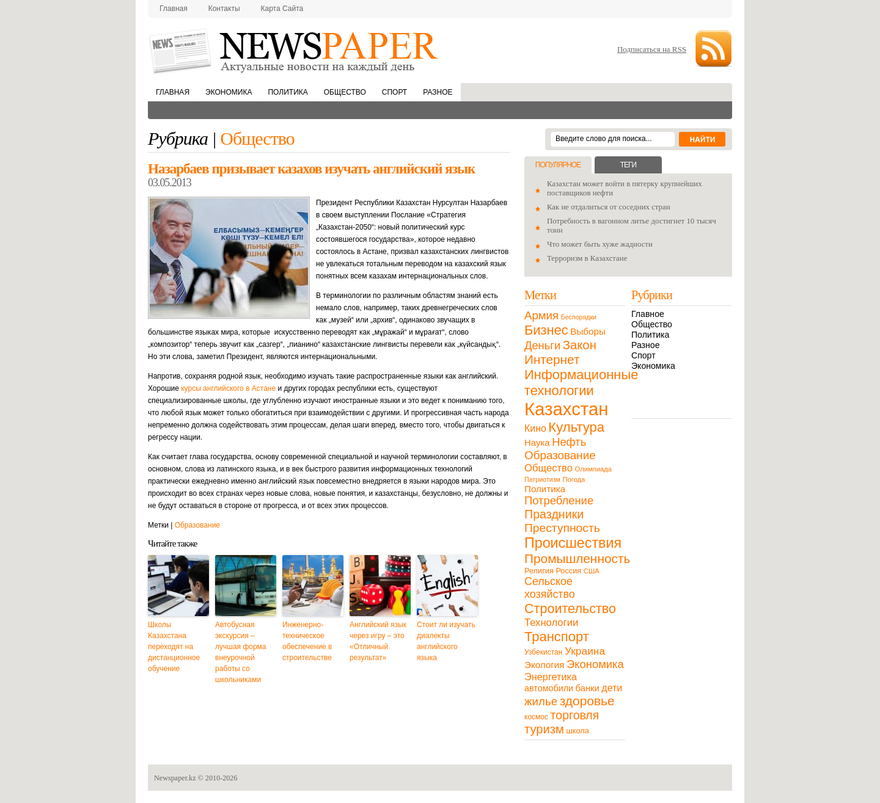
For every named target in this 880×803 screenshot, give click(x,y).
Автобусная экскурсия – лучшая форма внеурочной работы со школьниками (240, 652)
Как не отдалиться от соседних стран (608, 207)
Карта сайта (282, 8)
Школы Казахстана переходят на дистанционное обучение (174, 646)
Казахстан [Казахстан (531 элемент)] (566, 409)
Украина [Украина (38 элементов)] (585, 651)
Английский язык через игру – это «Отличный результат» (378, 641)
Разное (437, 92)
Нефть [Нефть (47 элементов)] (569, 441)
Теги (628, 165)
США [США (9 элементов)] (592, 571)
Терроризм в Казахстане (587, 258)
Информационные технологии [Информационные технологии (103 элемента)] (581, 382)
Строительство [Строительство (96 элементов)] (570, 608)
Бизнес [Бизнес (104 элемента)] (546, 330)
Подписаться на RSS (651, 49)
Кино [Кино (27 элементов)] (535, 428)
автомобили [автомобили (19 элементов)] (548, 688)
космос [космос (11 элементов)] (536, 717)
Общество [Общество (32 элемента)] (548, 468)
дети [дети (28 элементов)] (611, 688)
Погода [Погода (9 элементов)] (573, 479)
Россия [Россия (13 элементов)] (568, 570)
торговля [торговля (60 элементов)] (575, 715)
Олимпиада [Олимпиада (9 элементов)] (593, 469)
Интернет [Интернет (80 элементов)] (551, 359)
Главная (174, 8)
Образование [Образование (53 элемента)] (560, 455)
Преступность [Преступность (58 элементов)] (562, 527)
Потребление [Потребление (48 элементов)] (558, 500)
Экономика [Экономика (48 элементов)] (595, 664)
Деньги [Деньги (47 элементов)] (542, 345)
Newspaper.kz (175, 778)
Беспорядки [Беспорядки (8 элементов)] (578, 317)
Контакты (224, 8)
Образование (197, 525)
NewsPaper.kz (294, 50)
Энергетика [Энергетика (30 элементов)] (550, 676)
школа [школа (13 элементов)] (577, 730)
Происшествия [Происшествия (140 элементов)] (573, 543)
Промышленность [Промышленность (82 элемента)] (577, 558)
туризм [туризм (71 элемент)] (544, 729)
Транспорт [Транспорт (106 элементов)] (556, 636)
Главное (647, 314)
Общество (345, 92)
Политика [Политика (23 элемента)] (544, 489)
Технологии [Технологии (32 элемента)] (551, 622)
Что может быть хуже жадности (600, 244)
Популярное (558, 165)
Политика (287, 92)
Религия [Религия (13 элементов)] (539, 570)
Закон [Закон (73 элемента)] (579, 345)
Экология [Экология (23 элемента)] (544, 664)
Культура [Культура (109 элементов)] (576, 427)
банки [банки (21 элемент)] (588, 688)
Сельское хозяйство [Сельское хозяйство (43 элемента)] (549, 587)
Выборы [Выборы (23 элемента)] (587, 331)
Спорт (394, 92)
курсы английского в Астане (228, 388)
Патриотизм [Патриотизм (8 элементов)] (542, 479)
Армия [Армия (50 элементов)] (541, 315)
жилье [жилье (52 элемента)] (540, 701)
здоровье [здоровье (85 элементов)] (587, 701)
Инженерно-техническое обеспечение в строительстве (307, 641)
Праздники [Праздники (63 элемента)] (554, 514)
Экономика (228, 92)
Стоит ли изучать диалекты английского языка (446, 641)
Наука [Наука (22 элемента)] (537, 442)
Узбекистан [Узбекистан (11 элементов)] (543, 652)
